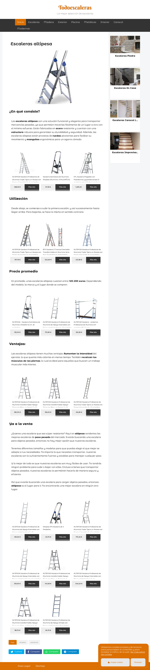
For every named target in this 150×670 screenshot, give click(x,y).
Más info (31, 187)
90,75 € (48, 630)
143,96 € (48, 584)
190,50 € (17, 537)
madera (49, 22)
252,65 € (79, 332)
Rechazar (138, 662)
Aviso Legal (24, 666)
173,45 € (79, 537)
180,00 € (17, 412)
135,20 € (17, 332)
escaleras (34, 642)
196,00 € (48, 412)
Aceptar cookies (115, 662)
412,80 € (79, 412)
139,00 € (17, 584)
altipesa (22, 642)
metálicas (90, 22)
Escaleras (34, 22)
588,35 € (17, 187)
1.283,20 (79, 187)
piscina (75, 22)
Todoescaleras (75, 7)
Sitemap (40, 666)
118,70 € (17, 630)
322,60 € (48, 260)
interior (104, 22)
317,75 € (17, 260)
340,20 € (78, 584)
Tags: (13, 642)
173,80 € (48, 332)
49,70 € (48, 537)
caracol (118, 22)
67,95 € (48, 187)
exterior (62, 22)
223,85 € (79, 260)
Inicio (20, 22)
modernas (23, 28)
